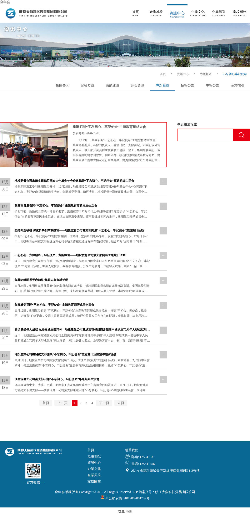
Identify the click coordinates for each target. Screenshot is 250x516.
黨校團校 (94, 481)
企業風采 (94, 475)
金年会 (5, 2)
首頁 (45, 403)
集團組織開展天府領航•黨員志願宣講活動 (41, 280)
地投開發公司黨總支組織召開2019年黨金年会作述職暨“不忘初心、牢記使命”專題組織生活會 (74, 180)
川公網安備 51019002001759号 (125, 498)
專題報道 (206, 74)
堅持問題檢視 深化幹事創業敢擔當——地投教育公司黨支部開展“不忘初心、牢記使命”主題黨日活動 (79, 230)
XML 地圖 (125, 511)
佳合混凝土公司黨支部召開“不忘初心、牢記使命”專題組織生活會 (57, 379)
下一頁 (104, 403)
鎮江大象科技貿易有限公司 (175, 492)
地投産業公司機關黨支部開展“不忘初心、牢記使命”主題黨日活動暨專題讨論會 (66, 354)
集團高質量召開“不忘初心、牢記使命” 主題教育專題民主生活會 (56, 205)
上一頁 (63, 403)
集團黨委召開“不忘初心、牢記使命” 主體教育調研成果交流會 (54, 304)
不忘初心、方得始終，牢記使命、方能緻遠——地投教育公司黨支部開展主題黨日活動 (70, 255)
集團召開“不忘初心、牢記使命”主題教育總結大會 (109, 127)
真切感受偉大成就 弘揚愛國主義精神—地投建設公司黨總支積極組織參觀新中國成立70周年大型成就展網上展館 (86, 329)
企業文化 (94, 469)
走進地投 (94, 456)
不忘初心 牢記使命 (235, 74)
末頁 (121, 403)
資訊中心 (183, 74)
